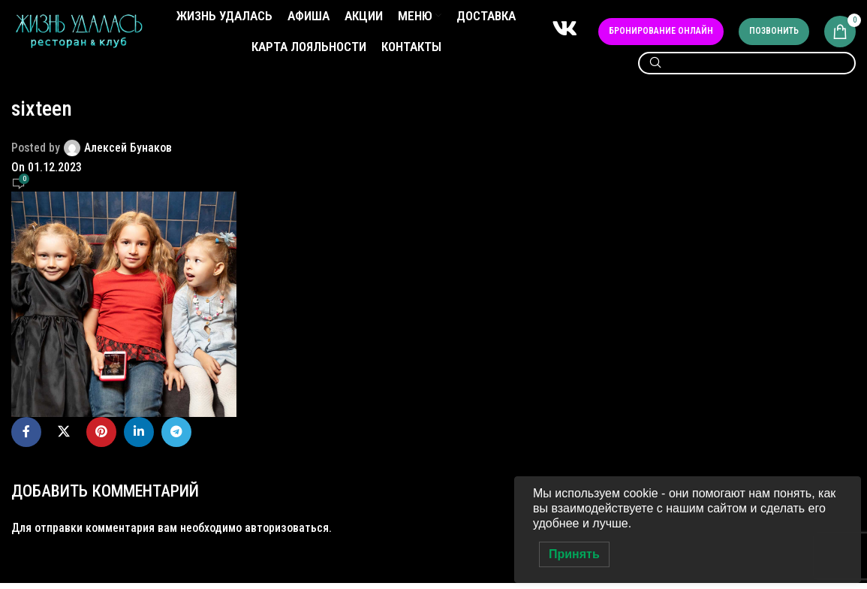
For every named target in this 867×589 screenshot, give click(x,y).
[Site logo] (78, 34)
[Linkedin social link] (139, 438)
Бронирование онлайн (661, 34)
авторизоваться (287, 534)
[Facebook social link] (26, 438)
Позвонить (774, 34)
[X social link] (64, 438)
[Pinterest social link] (101, 438)
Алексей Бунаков (128, 153)
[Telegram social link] (176, 438)
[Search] (747, 70)
